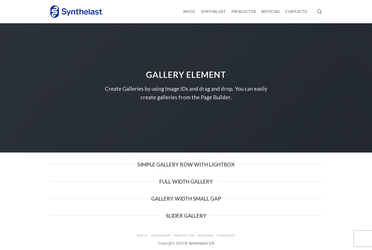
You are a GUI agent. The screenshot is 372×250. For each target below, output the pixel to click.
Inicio (189, 11)
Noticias (270, 11)
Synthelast (213, 11)
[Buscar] (319, 11)
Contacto (296, 11)
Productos (243, 11)
